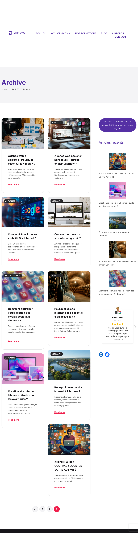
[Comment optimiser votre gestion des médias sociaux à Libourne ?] (117, 278)
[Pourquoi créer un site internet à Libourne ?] (117, 220)
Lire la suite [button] (118, 339)
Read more (13, 184)
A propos (118, 33)
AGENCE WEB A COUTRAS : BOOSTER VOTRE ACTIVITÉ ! (68, 465)
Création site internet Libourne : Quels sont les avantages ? (21, 395)
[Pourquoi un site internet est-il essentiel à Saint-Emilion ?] (117, 249)
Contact (120, 36)
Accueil (41, 33)
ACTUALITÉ (10, 123)
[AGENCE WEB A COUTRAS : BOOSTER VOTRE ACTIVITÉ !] (117, 161)
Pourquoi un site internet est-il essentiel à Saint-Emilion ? (68, 312)
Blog (104, 33)
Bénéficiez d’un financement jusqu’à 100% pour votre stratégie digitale (117, 125)
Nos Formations (85, 33)
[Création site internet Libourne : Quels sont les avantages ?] (117, 190)
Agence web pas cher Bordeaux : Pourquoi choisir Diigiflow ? (68, 159)
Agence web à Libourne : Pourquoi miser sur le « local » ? (21, 159)
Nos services (61, 33)
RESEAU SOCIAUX (12, 276)
